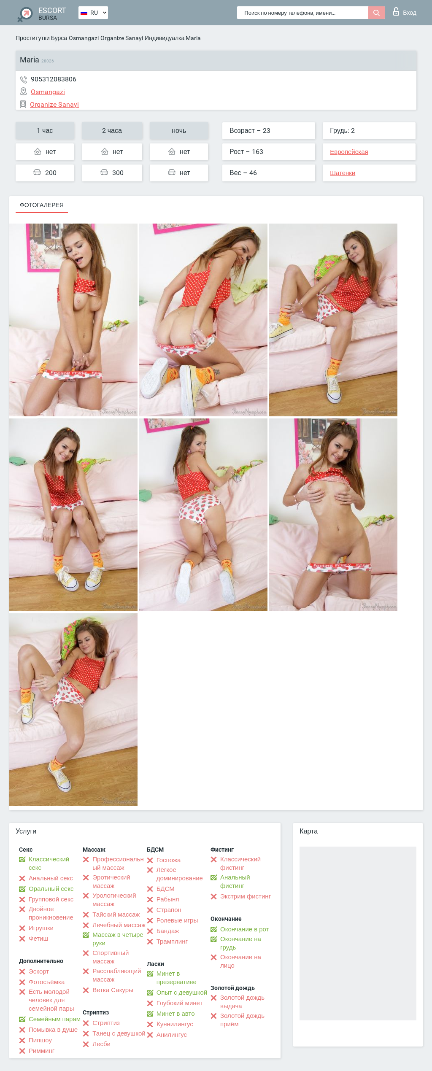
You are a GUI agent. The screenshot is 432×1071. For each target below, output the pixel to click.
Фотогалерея (42, 205)
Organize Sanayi (121, 38)
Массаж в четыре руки (117, 939)
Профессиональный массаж (117, 863)
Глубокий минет (180, 1003)
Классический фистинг (240, 863)
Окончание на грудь (240, 943)
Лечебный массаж (119, 925)
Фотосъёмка (47, 982)
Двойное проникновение (51, 913)
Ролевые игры (177, 920)
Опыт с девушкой (182, 992)
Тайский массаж (116, 914)
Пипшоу (40, 1040)
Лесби (101, 1044)
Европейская (349, 152)
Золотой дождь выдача (242, 1002)
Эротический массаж (111, 882)
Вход (404, 11)
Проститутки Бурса (41, 38)
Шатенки (342, 173)
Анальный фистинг (235, 882)
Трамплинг (172, 941)
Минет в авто (176, 1013)
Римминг (41, 1051)
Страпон (169, 910)
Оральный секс (51, 889)
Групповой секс (51, 899)
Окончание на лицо (240, 961)
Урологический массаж (114, 900)
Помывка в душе (53, 1029)
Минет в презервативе (177, 978)
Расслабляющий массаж (116, 975)
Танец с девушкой (118, 1033)
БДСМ (166, 889)
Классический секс (49, 863)
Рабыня (168, 899)
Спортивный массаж (110, 957)
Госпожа (169, 860)
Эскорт (39, 971)
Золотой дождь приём (242, 1020)
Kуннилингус (175, 1024)
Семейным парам (55, 1019)
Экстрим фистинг (245, 896)
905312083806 (53, 79)
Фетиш (39, 938)
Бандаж (168, 931)
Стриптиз (106, 1023)
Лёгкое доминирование (180, 874)
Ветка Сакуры (112, 990)
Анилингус (172, 1035)
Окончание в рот (244, 929)
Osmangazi (84, 38)
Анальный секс (51, 878)
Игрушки (41, 928)
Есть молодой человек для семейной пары (51, 1000)
